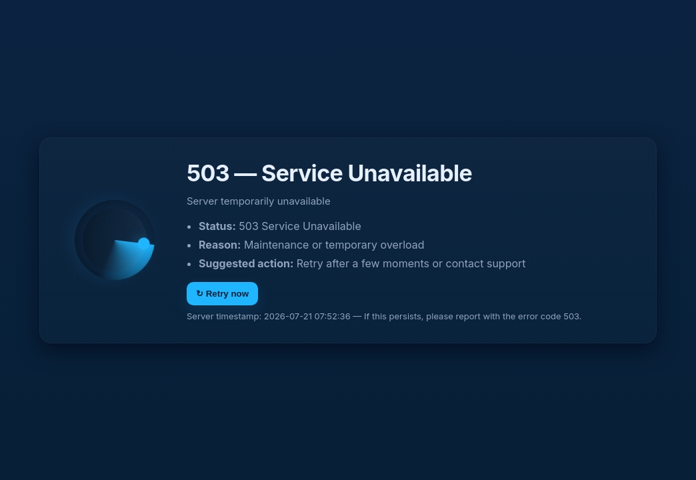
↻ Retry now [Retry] (222, 294)
